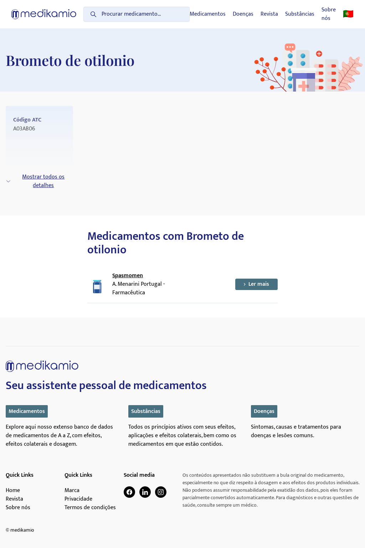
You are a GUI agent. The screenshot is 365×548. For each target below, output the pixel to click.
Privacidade (78, 499)
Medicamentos (208, 14)
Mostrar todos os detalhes (35, 181)
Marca (72, 490)
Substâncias (299, 14)
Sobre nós (329, 14)
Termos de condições (90, 507)
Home (13, 490)
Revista (269, 14)
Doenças (243, 14)
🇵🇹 (348, 14)
